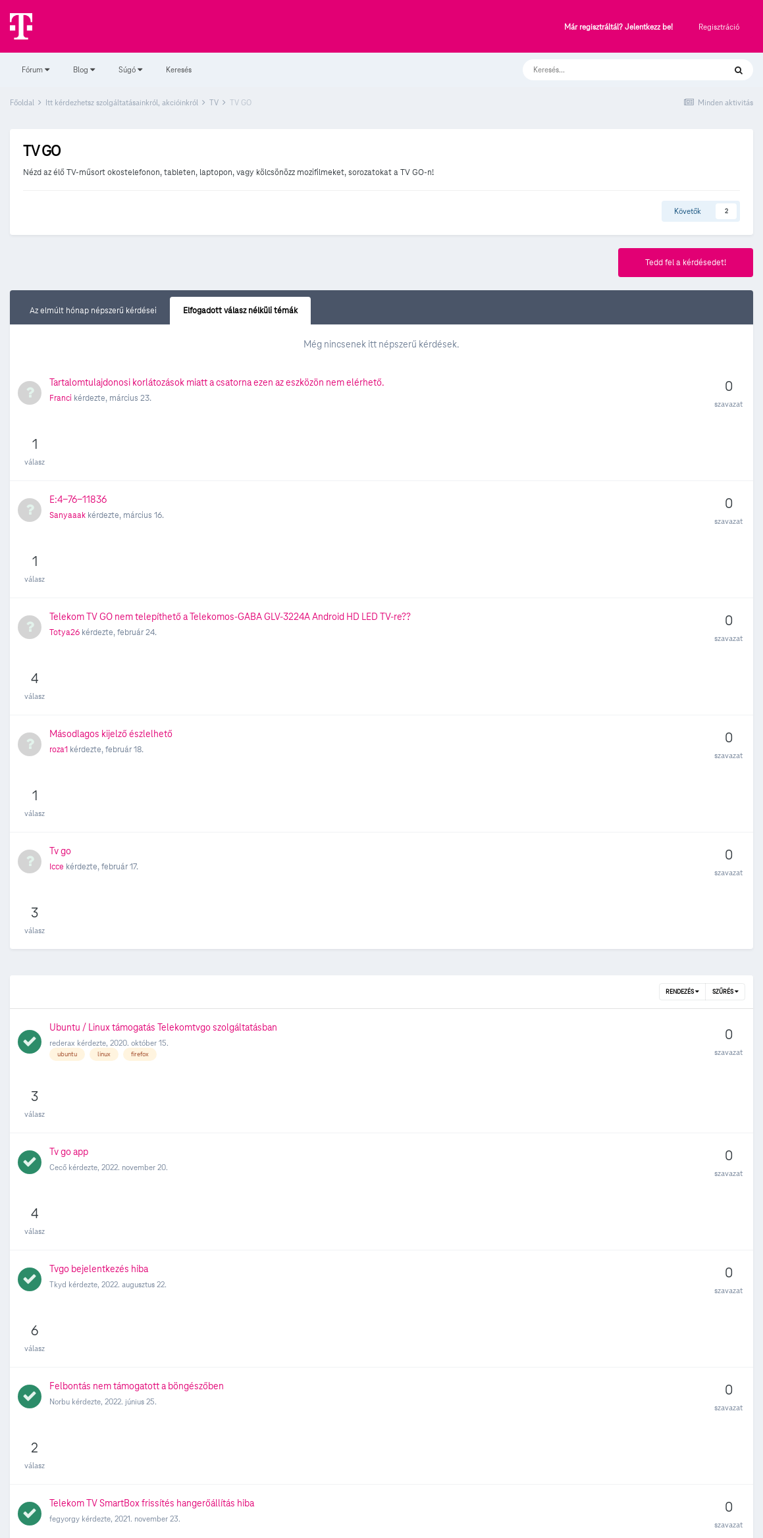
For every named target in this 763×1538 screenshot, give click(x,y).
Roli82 (59, 1237)
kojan (58, 1053)
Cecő (57, 818)
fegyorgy (64, 994)
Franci (60, 398)
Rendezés (682, 700)
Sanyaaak (67, 456)
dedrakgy (65, 1119)
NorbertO (64, 1370)
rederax (62, 751)
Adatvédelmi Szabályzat (357, 1490)
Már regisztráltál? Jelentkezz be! (618, 27)
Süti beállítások (382, 1463)
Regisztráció (718, 27)
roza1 (58, 574)
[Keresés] (610, 69)
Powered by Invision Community (381, 1519)
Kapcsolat (431, 1490)
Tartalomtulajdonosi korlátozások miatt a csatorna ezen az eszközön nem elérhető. (216, 382)
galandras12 (69, 1304)
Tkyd (57, 876)
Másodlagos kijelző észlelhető (110, 559)
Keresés (179, 69)
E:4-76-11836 (78, 441)
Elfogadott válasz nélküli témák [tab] (240, 310)
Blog (84, 69)
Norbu (59, 935)
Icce (56, 633)
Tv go (60, 618)
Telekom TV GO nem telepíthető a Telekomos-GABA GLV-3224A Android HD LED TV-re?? (230, 500)
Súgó (130, 69)
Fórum (35, 69)
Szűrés (725, 700)
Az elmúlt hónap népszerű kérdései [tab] (93, 310)
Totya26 (64, 516)
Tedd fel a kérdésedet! (685, 262)
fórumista (65, 1178)
